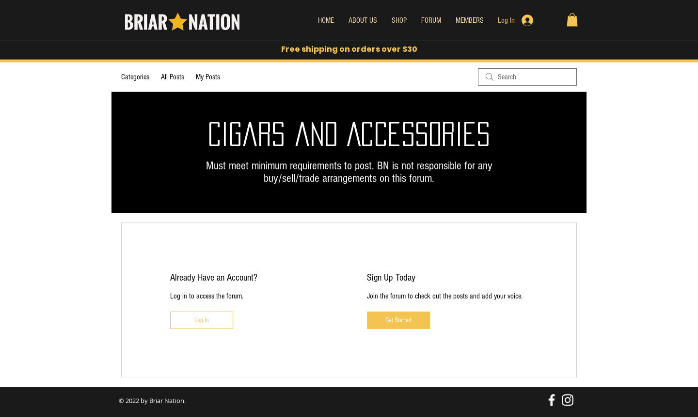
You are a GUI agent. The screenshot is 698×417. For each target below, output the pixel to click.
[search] (527, 77)
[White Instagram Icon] (567, 400)
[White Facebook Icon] (551, 400)
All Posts (172, 77)
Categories (135, 77)
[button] (572, 19)
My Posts (208, 77)
